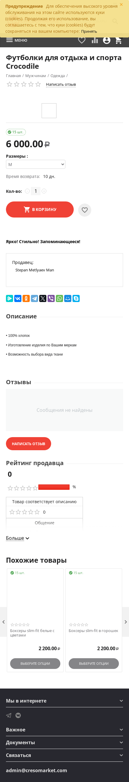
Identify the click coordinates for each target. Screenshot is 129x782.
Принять (89, 31)
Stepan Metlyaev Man (34, 270)
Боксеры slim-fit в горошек (93, 630)
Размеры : (17, 156)
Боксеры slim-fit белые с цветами (32, 633)
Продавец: (23, 262)
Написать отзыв (61, 84)
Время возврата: (23, 176)
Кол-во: (14, 191)
